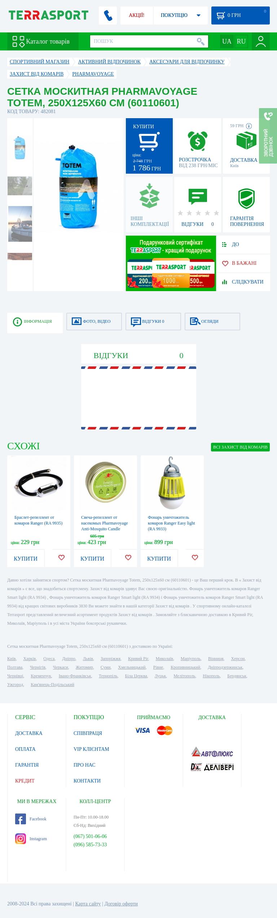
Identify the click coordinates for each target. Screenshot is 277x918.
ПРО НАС (85, 765)
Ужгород (15, 684)
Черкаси (60, 667)
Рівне (158, 667)
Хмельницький (131, 667)
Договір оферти (121, 903)
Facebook (31, 819)
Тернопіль (108, 675)
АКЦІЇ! (137, 15)
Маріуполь (191, 658)
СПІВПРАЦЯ (88, 733)
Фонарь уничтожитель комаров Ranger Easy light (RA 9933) (171, 523)
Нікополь (211, 675)
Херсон (238, 658)
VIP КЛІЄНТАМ (91, 749)
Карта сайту (88, 903)
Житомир (84, 667)
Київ (11, 658)
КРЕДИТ (25, 781)
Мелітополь (184, 675)
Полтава (14, 667)
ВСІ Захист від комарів (240, 447)
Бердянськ (236, 675)
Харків (29, 658)
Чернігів (37, 667)
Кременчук (41, 675)
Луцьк (160, 675)
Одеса (48, 658)
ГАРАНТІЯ (27, 765)
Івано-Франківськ (75, 675)
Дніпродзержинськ (225, 667)
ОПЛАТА (25, 749)
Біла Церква (136, 675)
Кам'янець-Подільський (52, 684)
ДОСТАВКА (29, 733)
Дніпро (68, 658)
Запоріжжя (110, 658)
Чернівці (15, 675)
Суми (106, 667)
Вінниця (216, 658)
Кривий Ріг (138, 658)
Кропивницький (185, 667)
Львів (88, 658)
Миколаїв (164, 658)
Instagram (31, 838)
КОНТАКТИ (87, 781)
